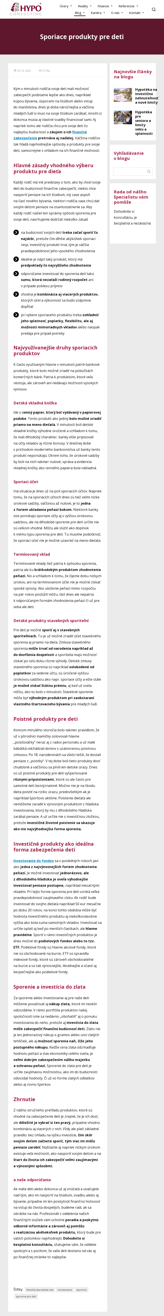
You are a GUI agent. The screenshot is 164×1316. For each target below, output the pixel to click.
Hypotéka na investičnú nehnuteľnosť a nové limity (146, 96)
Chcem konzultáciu (133, 234)
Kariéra (96, 13)
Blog (78, 13)
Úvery (64, 6)
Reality (83, 6)
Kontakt (135, 13)
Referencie (127, 6)
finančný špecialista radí (39, 1289)
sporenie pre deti (26, 1296)
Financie (103, 6)
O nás (115, 13)
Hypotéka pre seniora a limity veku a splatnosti (144, 123)
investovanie (65, 1289)
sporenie (81, 1289)
